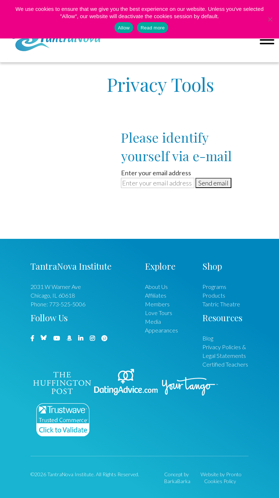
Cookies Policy (220, 481)
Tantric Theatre (221, 304)
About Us (156, 286)
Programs (214, 286)
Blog (207, 338)
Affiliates (155, 295)
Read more (153, 27)
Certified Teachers (225, 364)
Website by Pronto (221, 474)
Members (157, 304)
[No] (270, 19)
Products (213, 295)
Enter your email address (156, 173)
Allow (124, 27)
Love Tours (158, 312)
